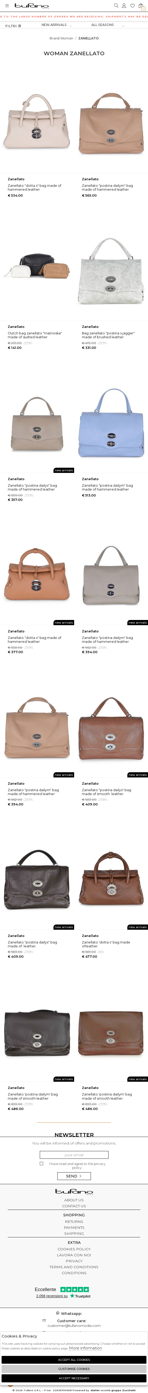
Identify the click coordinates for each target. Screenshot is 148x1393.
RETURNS (74, 1221)
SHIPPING (74, 1233)
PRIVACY (74, 1261)
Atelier (95, 1390)
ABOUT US (74, 1200)
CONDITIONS (74, 1273)
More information (85, 1348)
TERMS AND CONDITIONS (74, 1267)
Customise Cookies (74, 1369)
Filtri (13, 26)
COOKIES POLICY (74, 1249)
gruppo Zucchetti (123, 1390)
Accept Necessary (74, 1378)
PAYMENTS (74, 1227)
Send (74, 1176)
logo (31, 6)
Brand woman (61, 38)
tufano (74, 1192)
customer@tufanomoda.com (74, 1323)
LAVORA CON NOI (74, 1255)
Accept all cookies (74, 1360)
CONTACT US (74, 1206)
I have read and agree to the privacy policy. (73, 1166)
